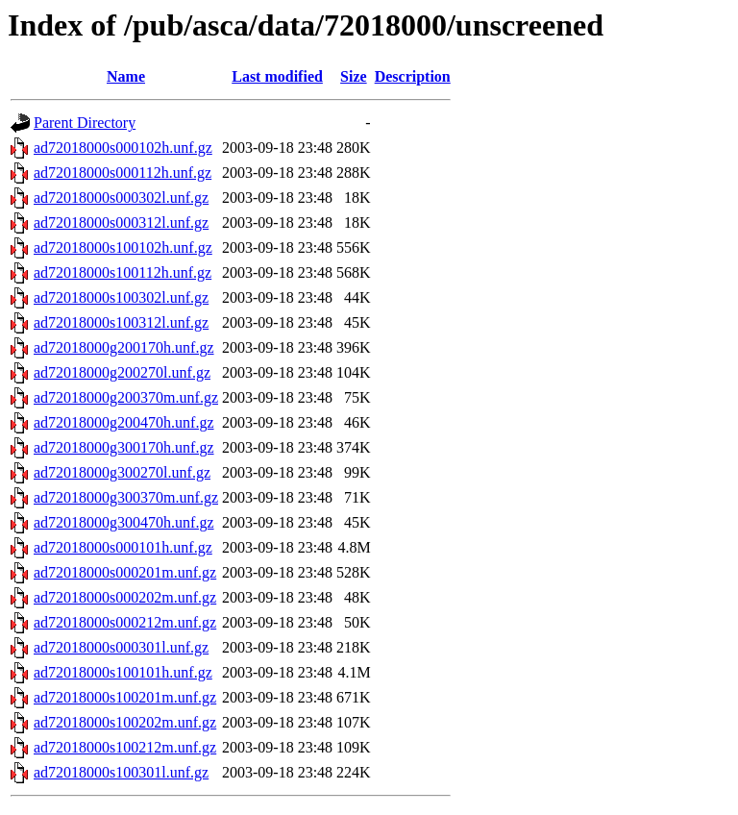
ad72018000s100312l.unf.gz (121, 322)
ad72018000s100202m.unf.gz (125, 722)
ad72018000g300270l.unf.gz (122, 472)
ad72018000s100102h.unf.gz (123, 247)
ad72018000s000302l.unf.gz (121, 197)
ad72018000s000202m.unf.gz (125, 597)
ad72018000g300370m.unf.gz (126, 497)
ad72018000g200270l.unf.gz (122, 372)
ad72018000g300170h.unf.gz (124, 447)
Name (126, 76)
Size (353, 76)
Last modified (277, 76)
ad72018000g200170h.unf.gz (124, 347)
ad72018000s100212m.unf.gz (125, 747)
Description (413, 76)
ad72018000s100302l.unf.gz (121, 297)
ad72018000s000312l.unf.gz (121, 222)
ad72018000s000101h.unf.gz (123, 547)
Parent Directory (84, 122)
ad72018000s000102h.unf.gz (123, 147)
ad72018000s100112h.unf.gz (122, 272)
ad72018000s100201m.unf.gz (125, 697)
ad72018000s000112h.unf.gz (122, 172)
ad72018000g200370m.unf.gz (126, 397)
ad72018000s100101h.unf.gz (123, 672)
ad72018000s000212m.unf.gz (125, 622)
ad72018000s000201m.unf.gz (125, 572)
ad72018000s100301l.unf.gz (121, 772)
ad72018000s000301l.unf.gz (121, 647)
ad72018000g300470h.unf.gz (124, 522)
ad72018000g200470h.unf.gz (124, 422)
